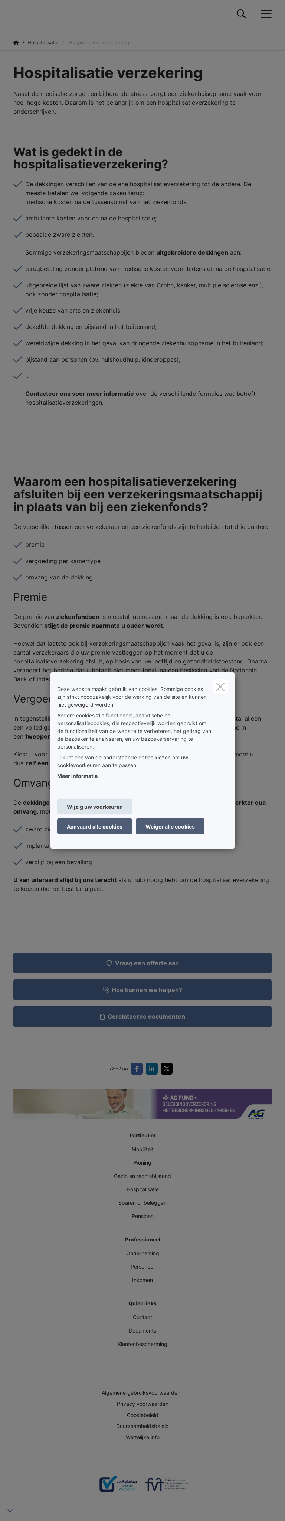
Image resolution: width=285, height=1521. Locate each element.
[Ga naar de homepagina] (17, 14)
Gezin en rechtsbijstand (142, 1176)
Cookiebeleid (142, 1415)
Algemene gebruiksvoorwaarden (141, 1392)
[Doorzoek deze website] (241, 14)
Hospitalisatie (143, 1189)
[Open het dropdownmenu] (264, 14)
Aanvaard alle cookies (94, 826)
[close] (220, 686)
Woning (142, 1162)
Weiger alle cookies (170, 826)
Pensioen (143, 1216)
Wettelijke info (143, 1437)
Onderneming (142, 1253)
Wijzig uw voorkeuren (95, 807)
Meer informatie (77, 776)
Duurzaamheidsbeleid (142, 1426)
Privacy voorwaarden (142, 1404)
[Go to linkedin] (153, 1068)
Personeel (142, 1266)
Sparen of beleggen (142, 1202)
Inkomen (142, 1280)
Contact (142, 1317)
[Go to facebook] (138, 1068)
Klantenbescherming (142, 1344)
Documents (142, 1330)
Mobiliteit (143, 1149)
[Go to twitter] (168, 1068)
